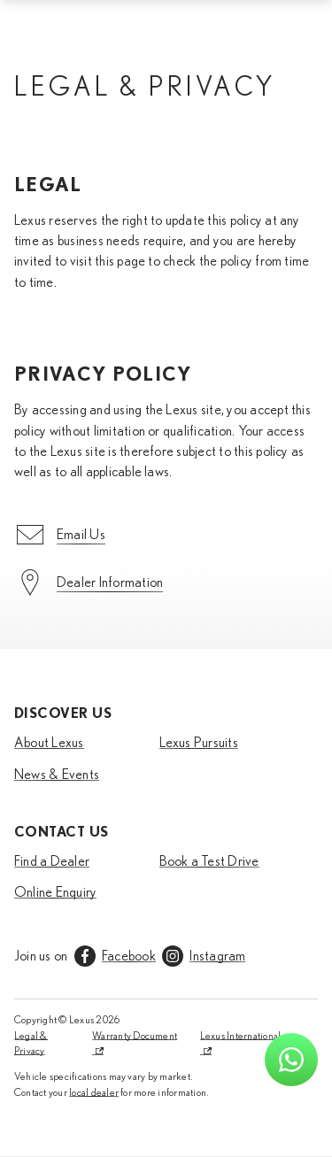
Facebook (129, 956)
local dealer (94, 1092)
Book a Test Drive (209, 861)
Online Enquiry (55, 892)
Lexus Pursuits (198, 743)
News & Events (56, 774)
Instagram (217, 956)
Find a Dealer (51, 861)
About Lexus (49, 743)
